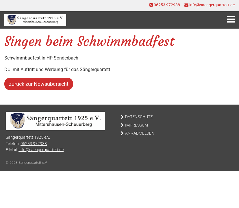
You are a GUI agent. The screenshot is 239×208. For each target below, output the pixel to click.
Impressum (136, 125)
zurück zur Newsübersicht (38, 84)
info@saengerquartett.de (209, 5)
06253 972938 (164, 5)
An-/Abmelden (139, 133)
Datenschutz (139, 116)
